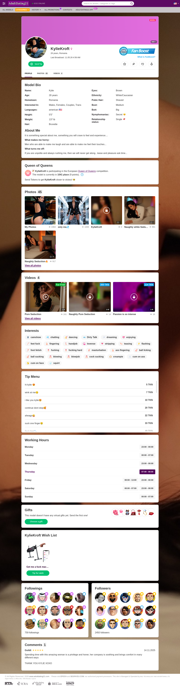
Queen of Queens (87, 171)
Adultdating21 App (85, 9)
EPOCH (63, 676)
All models (8, 10)
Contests (67, 10)
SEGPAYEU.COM (77, 676)
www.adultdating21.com (39, 676)
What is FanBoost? (146, 57)
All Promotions (52, 9)
